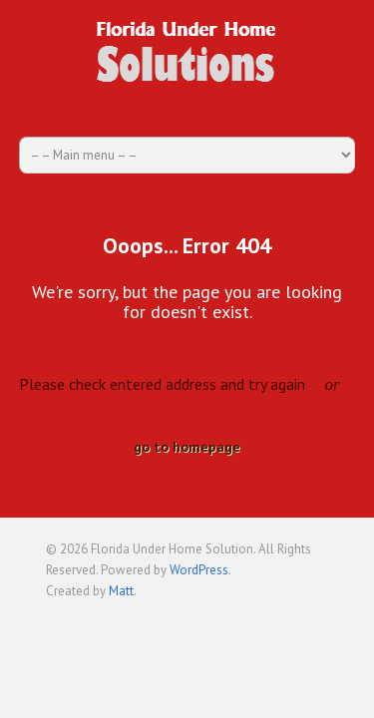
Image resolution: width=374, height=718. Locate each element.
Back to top (313, 620)
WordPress (199, 569)
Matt (121, 590)
